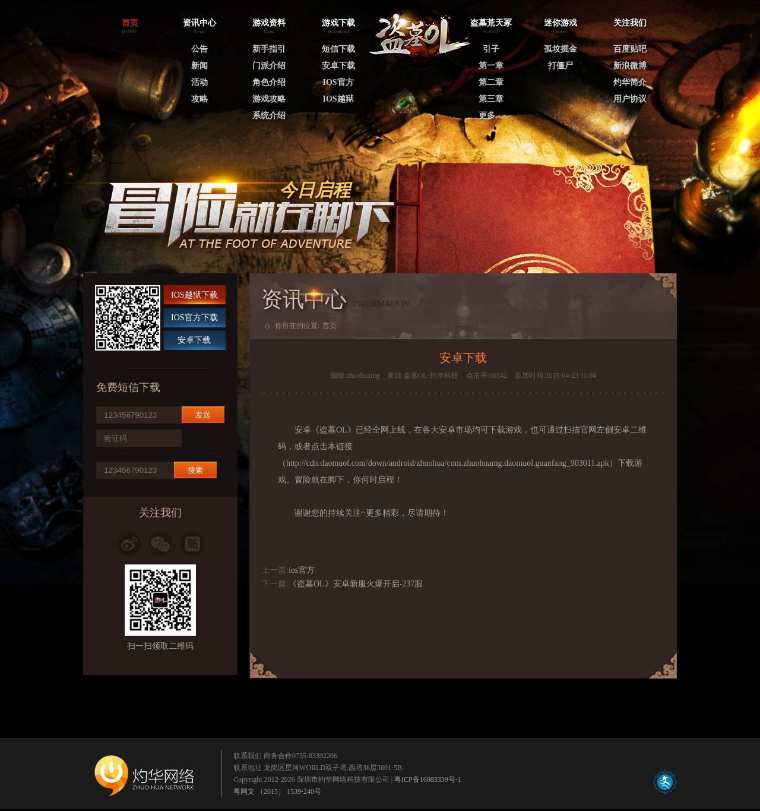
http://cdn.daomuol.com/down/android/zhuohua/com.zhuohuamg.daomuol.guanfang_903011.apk (447, 463)
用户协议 (630, 98)
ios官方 (302, 570)
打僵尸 (560, 65)
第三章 (491, 98)
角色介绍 (269, 82)
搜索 (195, 470)
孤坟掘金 (560, 49)
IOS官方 (337, 82)
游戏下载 (338, 22)
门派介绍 (269, 65)
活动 (199, 82)
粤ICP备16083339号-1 (427, 779)
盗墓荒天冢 (491, 22)
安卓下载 (338, 65)
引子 (491, 49)
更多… (491, 115)
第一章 (491, 65)
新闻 (199, 65)
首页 (329, 325)
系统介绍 (269, 115)
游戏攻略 (269, 98)
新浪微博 (630, 65)
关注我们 (630, 22)
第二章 (491, 82)
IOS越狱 (337, 98)
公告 (199, 49)
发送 (203, 415)
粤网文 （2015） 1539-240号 (277, 791)
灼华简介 (630, 82)
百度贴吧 (630, 49)
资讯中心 (199, 22)
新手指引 (269, 49)
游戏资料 (269, 22)
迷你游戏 (560, 22)
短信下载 (338, 49)
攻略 (199, 98)
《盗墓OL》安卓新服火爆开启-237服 (356, 583)
